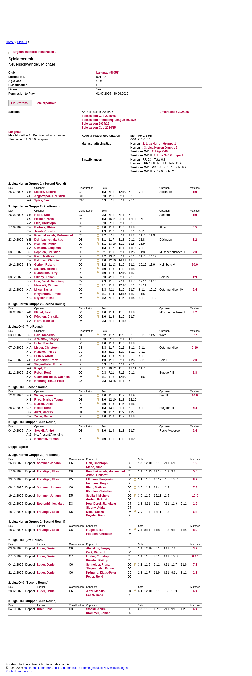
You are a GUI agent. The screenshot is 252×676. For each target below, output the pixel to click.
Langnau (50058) (108, 72)
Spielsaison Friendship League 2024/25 (108, 120)
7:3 (195, 252)
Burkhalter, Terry (46, 273)
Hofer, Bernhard (45, 343)
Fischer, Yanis (44, 219)
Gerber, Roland (44, 264)
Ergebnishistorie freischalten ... (35, 52)
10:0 (195, 264)
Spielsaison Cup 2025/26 (98, 116)
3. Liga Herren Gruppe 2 (160, 147)
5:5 (195, 227)
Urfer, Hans (45, 609)
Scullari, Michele (45, 268)
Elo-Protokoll (20, 103)
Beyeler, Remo (44, 298)
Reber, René (42, 372)
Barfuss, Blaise (45, 227)
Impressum (24, 671)
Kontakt (11, 671)
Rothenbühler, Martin (51, 503)
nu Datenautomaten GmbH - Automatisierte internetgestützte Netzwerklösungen (76, 668)
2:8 (195, 372)
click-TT (22, 42)
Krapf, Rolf (41, 368)
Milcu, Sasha (43, 289)
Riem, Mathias (44, 256)
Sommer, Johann (49, 463)
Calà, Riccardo (44, 335)
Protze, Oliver (43, 356)
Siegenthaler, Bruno (48, 364)
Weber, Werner (44, 395)
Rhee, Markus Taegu (48, 399)
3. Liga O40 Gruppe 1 (168, 155)
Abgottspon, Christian (49, 196)
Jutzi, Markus (43, 412)
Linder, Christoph (46, 347)
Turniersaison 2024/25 (173, 112)
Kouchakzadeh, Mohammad (53, 235)
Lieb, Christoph (45, 223)
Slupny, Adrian (44, 277)
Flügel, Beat (42, 312)
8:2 (195, 239)
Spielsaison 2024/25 (95, 123)
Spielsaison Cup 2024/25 (98, 127)
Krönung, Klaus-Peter (49, 381)
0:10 (195, 347)
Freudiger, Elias (48, 471)
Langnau (14, 132)
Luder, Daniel (46, 548)
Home (10, 42)
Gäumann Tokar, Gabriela (52, 377)
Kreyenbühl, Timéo (47, 294)
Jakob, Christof (45, 231)
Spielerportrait (46, 103)
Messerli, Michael (46, 285)
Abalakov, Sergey (46, 339)
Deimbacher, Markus (48, 239)
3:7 (195, 335)
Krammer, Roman (46, 439)
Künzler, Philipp (45, 351)
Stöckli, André (44, 430)
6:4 (195, 289)
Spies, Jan (41, 200)
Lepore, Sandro (45, 192)
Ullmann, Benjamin (47, 248)
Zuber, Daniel (43, 416)
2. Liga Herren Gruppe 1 (159, 143)
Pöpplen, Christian (47, 252)
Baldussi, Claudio (46, 260)
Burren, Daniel (44, 404)
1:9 (195, 192)
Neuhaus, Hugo (45, 243)
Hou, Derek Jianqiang (49, 281)
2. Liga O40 (160, 151)
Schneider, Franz (46, 360)
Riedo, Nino (42, 214)
